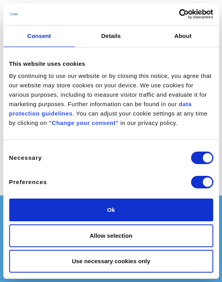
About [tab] (182, 36)
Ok (111, 209)
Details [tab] (111, 36)
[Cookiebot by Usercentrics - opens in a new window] (178, 14)
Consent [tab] (39, 36)
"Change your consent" (84, 122)
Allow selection (111, 235)
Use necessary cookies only (111, 261)
